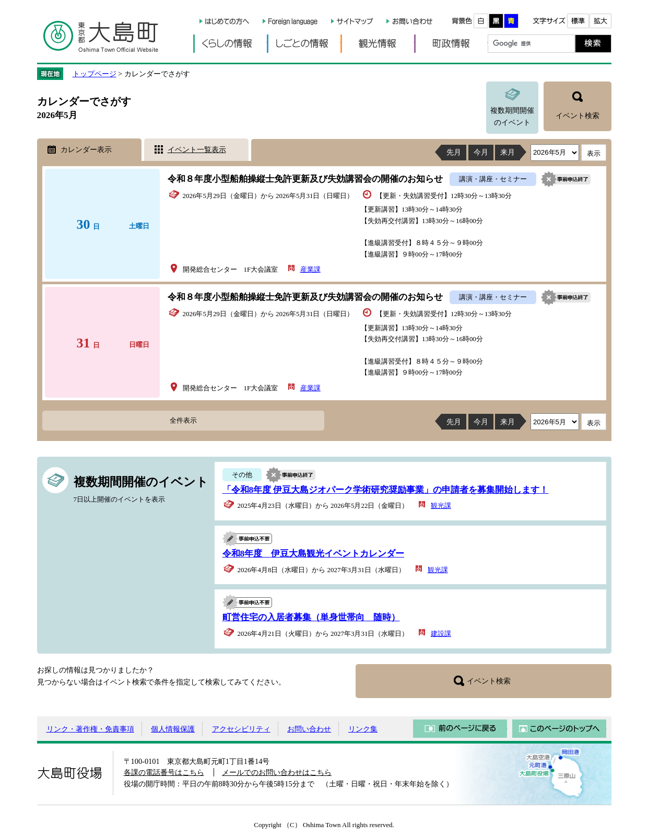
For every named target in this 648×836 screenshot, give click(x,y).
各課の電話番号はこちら (164, 772)
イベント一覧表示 (197, 149)
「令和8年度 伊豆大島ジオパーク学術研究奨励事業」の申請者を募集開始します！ (385, 490)
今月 (481, 152)
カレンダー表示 (86, 149)
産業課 (310, 269)
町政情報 (451, 43)
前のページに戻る (460, 728)
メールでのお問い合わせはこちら (277, 772)
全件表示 (183, 420)
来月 (507, 152)
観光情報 (377, 43)
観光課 (441, 505)
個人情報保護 (173, 729)
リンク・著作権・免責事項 (90, 729)
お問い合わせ (309, 729)
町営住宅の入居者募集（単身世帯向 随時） (311, 617)
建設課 (441, 633)
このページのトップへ (559, 728)
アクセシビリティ (241, 729)
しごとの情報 (303, 43)
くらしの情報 (230, 43)
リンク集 (363, 729)
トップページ (94, 73)
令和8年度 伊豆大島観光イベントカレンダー (313, 554)
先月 (453, 152)
